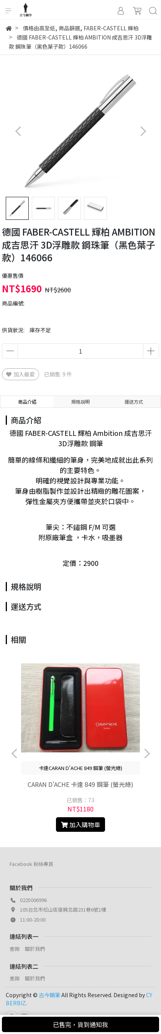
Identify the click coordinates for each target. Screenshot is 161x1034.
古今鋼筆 (49, 995)
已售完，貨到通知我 (80, 1024)
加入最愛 (20, 374)
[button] (142, 131)
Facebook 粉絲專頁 (31, 863)
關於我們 (35, 948)
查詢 (15, 948)
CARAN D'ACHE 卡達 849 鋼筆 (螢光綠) (80, 784)
